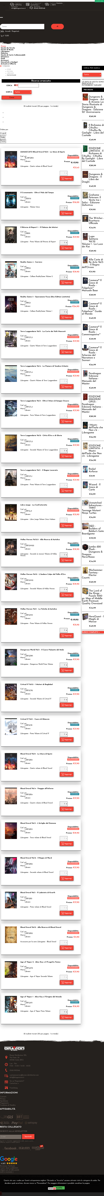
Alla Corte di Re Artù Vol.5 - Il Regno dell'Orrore (92, 263)
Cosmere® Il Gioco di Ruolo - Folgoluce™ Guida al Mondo (92, 308)
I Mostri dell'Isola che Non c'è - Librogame (92, 429)
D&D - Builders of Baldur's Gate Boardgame (93, 530)
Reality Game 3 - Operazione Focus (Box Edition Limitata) (45, 297)
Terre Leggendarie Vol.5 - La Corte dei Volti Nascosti (43, 331)
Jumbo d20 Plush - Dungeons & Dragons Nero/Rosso (92, 552)
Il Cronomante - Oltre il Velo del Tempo (37, 193)
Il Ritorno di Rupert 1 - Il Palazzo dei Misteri (39, 227)
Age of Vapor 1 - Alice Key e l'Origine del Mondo (41, 997)
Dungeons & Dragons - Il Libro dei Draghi (92, 178)
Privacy (95, 1183)
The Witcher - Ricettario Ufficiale (96, 221)
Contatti (3, 1097)
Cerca (9, 85)
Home (3, 46)
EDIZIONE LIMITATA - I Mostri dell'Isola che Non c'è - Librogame (92, 451)
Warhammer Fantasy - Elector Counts (92, 574)
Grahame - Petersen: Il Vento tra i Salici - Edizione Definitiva (91, 200)
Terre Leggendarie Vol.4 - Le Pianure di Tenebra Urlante (44, 366)
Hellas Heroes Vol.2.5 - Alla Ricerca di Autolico (40, 539)
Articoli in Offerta (8, 64)
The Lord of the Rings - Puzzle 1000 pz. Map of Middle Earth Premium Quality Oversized (92, 597)
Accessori (5, 60)
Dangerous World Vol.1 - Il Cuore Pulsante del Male (42, 650)
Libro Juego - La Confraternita (33, 505)
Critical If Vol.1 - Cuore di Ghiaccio (34, 719)
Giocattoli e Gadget (9, 62)
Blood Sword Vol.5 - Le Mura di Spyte (36, 754)
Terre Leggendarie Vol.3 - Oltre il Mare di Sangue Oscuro (44, 401)
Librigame (5, 51)
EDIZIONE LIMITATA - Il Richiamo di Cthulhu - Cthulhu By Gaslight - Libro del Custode (92, 154)
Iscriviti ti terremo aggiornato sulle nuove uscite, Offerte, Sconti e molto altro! (17, 1141)
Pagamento (4, 1103)
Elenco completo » (91, 632)
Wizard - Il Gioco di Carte (94, 487)
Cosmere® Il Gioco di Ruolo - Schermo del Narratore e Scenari (92, 354)
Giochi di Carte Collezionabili (13, 55)
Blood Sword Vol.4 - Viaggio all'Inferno (36, 788)
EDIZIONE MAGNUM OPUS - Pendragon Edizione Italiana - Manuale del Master (92, 404)
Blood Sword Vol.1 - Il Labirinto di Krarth (37, 893)
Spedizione (4, 1101)
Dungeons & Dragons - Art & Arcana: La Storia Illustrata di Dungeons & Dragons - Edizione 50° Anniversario (93, 104)
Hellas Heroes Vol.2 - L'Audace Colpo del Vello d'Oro (43, 574)
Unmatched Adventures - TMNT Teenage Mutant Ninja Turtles (92, 508)
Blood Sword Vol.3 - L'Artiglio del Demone (38, 823)
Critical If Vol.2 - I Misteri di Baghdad (36, 684)
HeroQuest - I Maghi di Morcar (96, 619)
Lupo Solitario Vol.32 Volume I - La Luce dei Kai (92, 241)
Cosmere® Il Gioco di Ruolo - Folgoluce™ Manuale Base (92, 285)
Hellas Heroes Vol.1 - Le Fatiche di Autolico (38, 609)
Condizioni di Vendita (7, 1105)
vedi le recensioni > (7, 1172)
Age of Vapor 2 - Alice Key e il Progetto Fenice (40, 962)
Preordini (88, 90)
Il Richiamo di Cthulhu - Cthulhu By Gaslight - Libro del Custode (93, 130)
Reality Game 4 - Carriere (31, 262)
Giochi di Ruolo (7, 50)
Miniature (5, 57)
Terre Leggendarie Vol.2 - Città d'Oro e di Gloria (41, 435)
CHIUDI (53, 1191)
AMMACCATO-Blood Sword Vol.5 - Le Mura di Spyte (42, 152)
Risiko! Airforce (93, 470)
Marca (9, 92)
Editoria (4, 53)
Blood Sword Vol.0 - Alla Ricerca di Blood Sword (40, 927)
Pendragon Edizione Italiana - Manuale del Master (91, 378)
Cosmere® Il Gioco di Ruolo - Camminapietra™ (92, 331)
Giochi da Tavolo (8, 48)
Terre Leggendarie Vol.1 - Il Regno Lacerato (39, 470)
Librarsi (27, 161)
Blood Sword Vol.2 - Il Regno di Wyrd (36, 858)
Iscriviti (28, 1137)
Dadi (3, 59)
